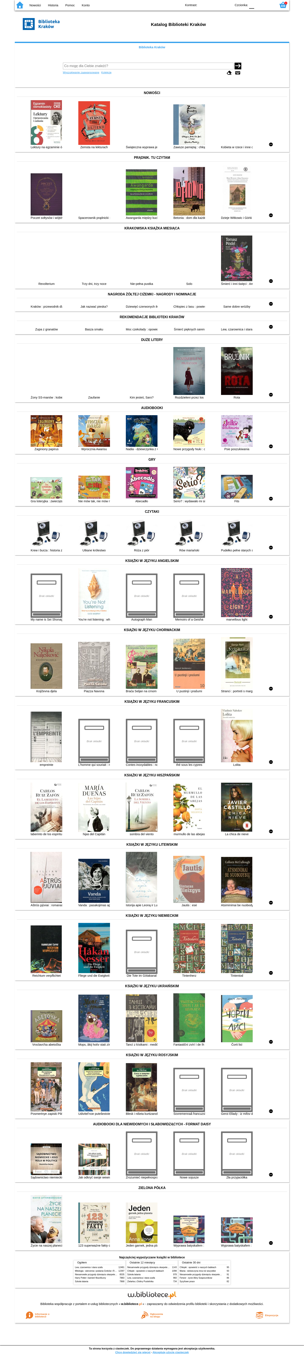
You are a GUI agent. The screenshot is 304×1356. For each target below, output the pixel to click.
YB (219, 5)
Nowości (35, 5)
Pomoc (70, 5)
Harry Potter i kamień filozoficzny (90, 1278)
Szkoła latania (81, 1281)
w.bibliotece (131, 1304)
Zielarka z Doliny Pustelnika (140, 1281)
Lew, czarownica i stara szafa (89, 1267)
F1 (259, 5)
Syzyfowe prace (187, 1281)
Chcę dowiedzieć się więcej (132, 1352)
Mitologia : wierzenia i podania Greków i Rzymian (98, 1271)
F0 (252, 5)
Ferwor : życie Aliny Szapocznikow (196, 1278)
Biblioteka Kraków (152, 47)
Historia (53, 5)
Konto (86, 5)
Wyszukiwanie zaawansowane (81, 72)
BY (227, 5)
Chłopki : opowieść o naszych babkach (145, 1271)
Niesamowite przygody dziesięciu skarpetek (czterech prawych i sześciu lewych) (113, 1274)
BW (210, 5)
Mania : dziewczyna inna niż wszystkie (198, 1271)
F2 (269, 5)
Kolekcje (106, 72)
